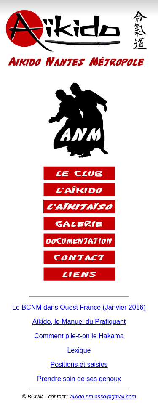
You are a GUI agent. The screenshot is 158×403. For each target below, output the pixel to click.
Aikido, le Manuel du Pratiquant (79, 321)
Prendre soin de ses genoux (79, 378)
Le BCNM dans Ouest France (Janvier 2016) (79, 307)
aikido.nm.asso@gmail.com (103, 396)
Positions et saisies (78, 364)
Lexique (79, 350)
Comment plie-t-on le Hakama (79, 335)
